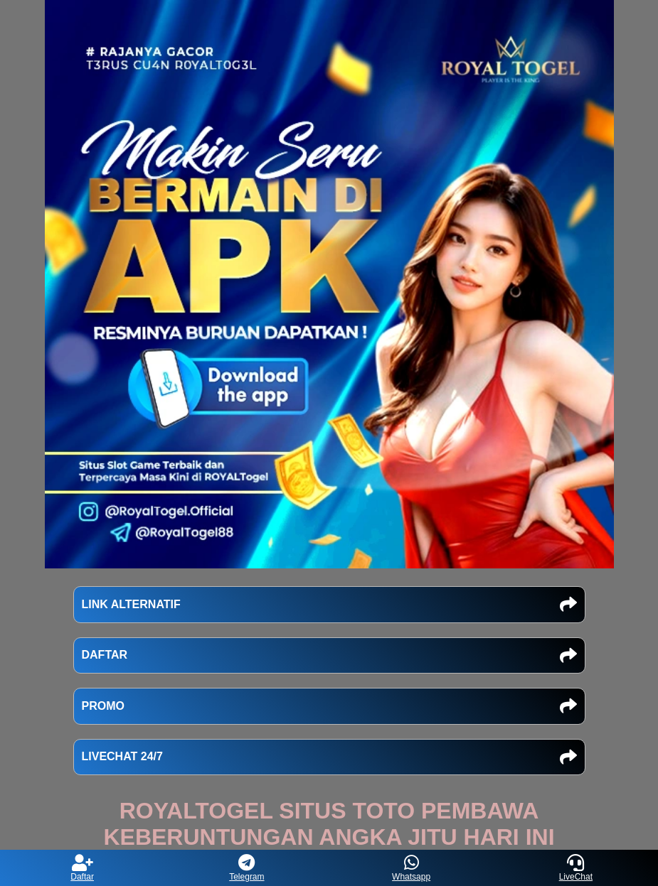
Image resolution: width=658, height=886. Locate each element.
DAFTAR (329, 656)
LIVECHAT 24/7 (329, 757)
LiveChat (576, 867)
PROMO (329, 706)
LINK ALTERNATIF (329, 605)
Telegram (246, 867)
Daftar (82, 867)
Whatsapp (411, 867)
